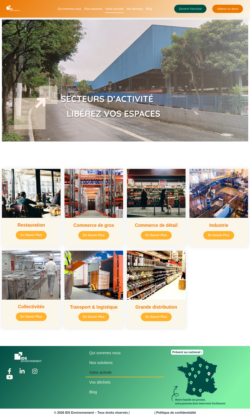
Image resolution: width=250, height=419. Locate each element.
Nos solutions (93, 9)
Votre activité (114, 9)
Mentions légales (142, 413)
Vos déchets (134, 9)
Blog (149, 9)
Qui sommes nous (69, 9)
